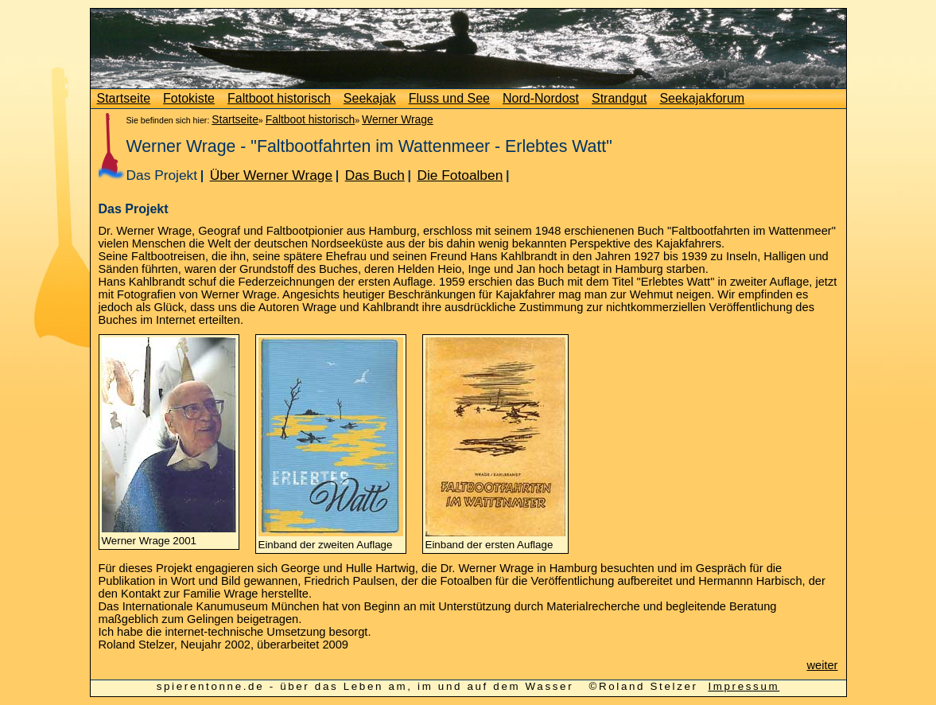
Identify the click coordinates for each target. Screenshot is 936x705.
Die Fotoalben (460, 175)
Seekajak (370, 98)
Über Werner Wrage (271, 175)
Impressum (743, 686)
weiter (821, 665)
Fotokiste (189, 98)
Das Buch (375, 175)
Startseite (124, 98)
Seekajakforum (701, 98)
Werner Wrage (397, 119)
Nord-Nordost (541, 98)
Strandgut (619, 98)
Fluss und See (449, 98)
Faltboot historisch (279, 98)
